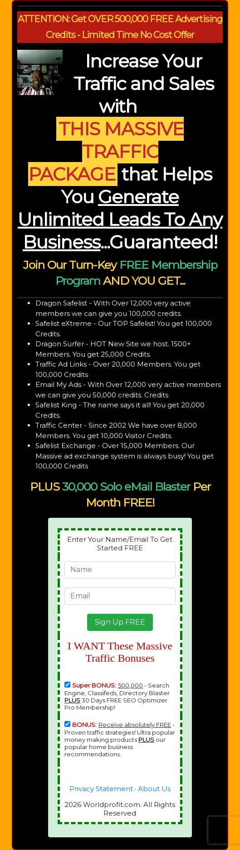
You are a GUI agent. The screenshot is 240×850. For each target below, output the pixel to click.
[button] (120, 622)
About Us (154, 788)
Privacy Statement (101, 788)
